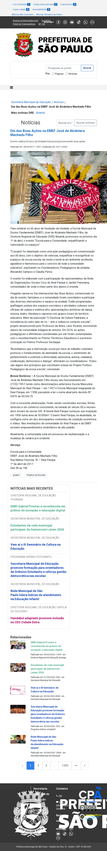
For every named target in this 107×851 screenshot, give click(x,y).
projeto (16, 475)
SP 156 (41, 24)
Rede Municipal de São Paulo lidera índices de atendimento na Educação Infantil (36, 595)
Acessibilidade (41, 9)
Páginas (59, 74)
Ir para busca (68, 4)
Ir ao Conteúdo (21, 4)
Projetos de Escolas (36, 475)
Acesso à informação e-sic (25, 20)
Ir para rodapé (21, 9)
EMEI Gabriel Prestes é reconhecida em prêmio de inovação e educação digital (38, 508)
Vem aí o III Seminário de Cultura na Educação (36, 546)
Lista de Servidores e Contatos (62, 805)
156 (60, 795)
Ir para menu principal (45, 4)
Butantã (40, 112)
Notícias (73, 74)
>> (76, 765)
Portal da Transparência (24, 24)
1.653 (65, 765)
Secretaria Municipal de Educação (31, 102)
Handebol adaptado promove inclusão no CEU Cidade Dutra (37, 620)
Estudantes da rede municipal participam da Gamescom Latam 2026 (37, 527)
